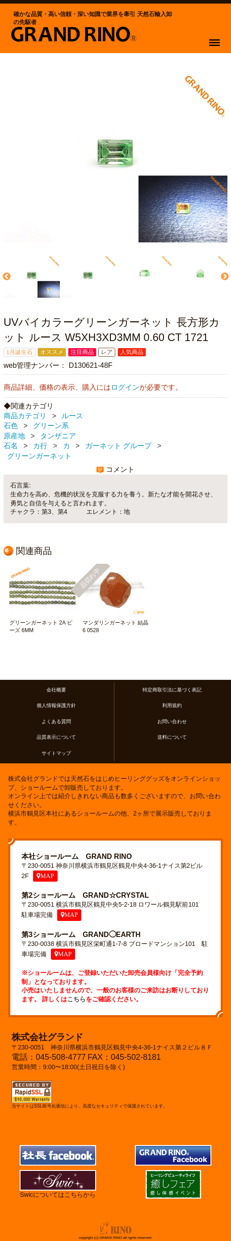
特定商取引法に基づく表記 (172, 689)
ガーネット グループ (118, 446)
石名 (11, 446)
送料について (172, 737)
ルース (72, 416)
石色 (11, 426)
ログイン (125, 387)
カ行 (40, 446)
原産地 (14, 436)
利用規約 (172, 705)
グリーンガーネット (39, 456)
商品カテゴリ (25, 416)
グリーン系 (51, 426)
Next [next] (223, 276)
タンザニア (58, 436)
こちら (76, 999)
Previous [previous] (5, 276)
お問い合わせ (172, 721)
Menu (216, 38)
